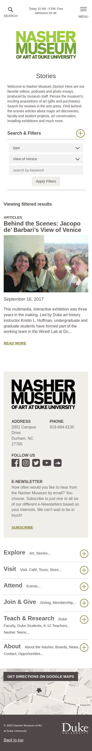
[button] (11, 12)
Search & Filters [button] (46, 133)
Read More (15, 343)
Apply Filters (46, 181)
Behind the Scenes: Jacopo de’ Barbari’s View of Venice (42, 226)
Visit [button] (46, 570)
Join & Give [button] (46, 602)
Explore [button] (46, 553)
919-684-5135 (62, 427)
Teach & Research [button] (46, 624)
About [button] (46, 649)
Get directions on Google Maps (40, 676)
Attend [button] (46, 586)
